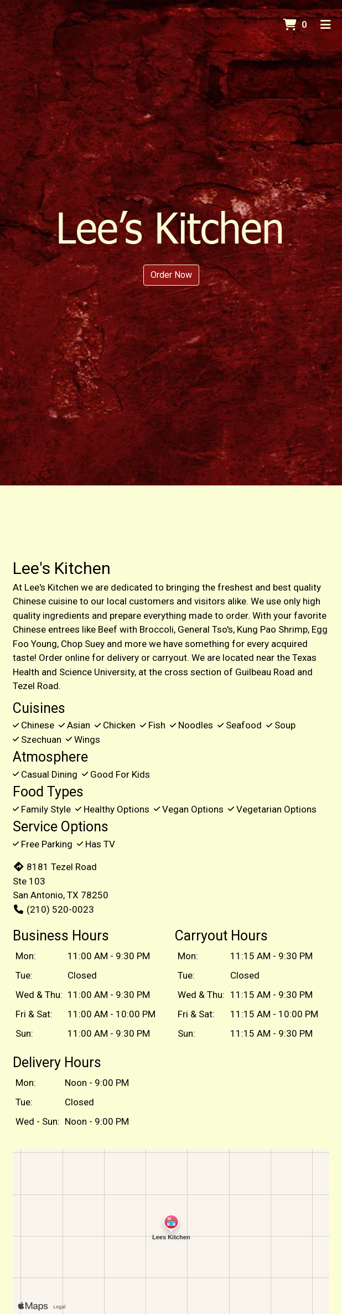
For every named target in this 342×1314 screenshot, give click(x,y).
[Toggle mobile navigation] (326, 25)
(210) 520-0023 (53, 909)
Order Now (171, 275)
